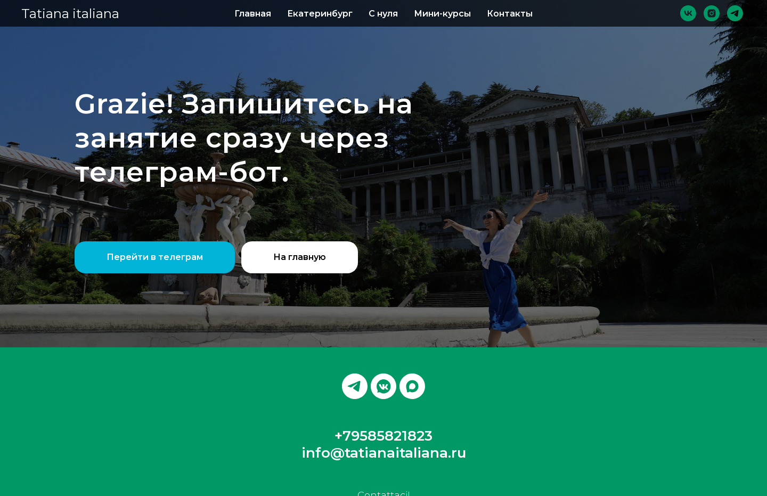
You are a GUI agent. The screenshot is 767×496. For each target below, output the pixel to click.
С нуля (383, 14)
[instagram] (712, 13)
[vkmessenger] (383, 386)
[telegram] (735, 13)
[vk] (688, 13)
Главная (252, 14)
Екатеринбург (320, 14)
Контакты (510, 14)
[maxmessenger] (412, 386)
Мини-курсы (442, 14)
